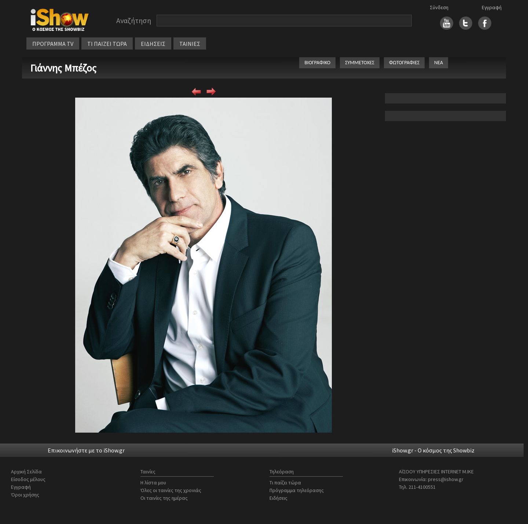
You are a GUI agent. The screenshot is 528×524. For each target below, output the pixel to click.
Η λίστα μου (153, 482)
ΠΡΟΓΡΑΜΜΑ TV (52, 43)
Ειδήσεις (278, 498)
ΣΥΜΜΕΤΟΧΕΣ (359, 62)
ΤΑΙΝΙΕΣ (189, 43)
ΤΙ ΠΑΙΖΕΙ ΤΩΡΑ (107, 43)
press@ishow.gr (445, 479)
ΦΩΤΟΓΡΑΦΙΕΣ (404, 62)
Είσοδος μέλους (28, 479)
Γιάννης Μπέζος (63, 67)
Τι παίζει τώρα (285, 482)
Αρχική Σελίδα (26, 471)
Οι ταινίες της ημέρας (164, 498)
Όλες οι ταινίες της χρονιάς (170, 490)
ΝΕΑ (438, 62)
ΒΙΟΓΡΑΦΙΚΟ (317, 62)
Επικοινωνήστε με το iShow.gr (86, 450)
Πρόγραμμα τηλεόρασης (297, 490)
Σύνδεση (439, 7)
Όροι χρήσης (25, 494)
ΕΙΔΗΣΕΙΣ (153, 43)
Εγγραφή (492, 7)
